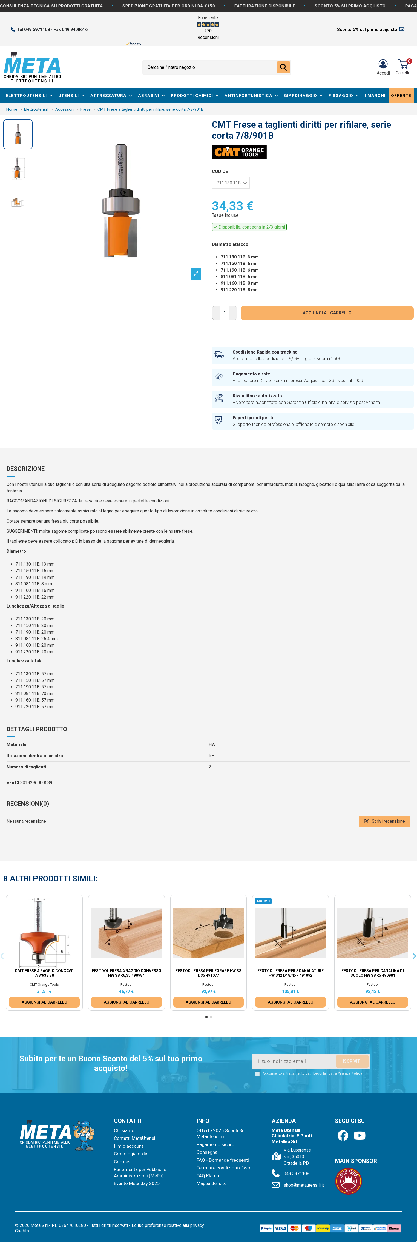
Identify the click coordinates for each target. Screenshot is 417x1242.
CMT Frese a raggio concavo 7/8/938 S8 (44, 973)
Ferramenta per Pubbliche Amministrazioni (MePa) (140, 1172)
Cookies (122, 1161)
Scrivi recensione (384, 821)
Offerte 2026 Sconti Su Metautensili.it (221, 1133)
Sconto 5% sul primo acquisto (367, 29)
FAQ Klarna (208, 1175)
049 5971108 (296, 1173)
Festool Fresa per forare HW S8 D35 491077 (208, 973)
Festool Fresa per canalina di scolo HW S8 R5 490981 (372, 973)
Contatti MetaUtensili (135, 1138)
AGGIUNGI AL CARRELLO (327, 312)
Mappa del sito (212, 1183)
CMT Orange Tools (44, 984)
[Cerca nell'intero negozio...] (283, 67)
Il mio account (128, 1146)
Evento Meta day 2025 (137, 1183)
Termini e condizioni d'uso (223, 1167)
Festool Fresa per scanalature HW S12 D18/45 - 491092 (290, 973)
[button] (206, 1017)
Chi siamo (124, 1130)
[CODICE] (231, 183)
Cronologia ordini (131, 1153)
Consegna (207, 1152)
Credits (22, 1231)
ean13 (13, 782)
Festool (126, 984)
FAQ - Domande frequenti (223, 1160)
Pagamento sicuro (215, 1144)
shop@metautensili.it (304, 1185)
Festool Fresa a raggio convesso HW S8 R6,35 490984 (126, 973)
